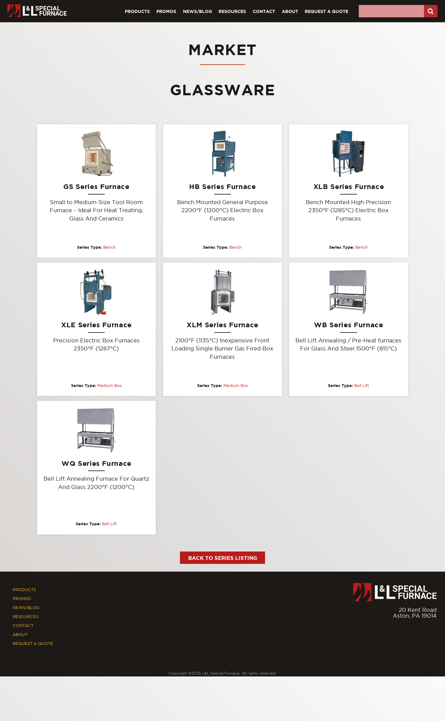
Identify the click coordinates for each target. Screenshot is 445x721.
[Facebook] (419, 635)
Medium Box (109, 386)
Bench (109, 247)
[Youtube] (432, 635)
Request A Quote (326, 11)
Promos (166, 11)
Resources (232, 11)
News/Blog (197, 11)
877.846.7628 (418, 622)
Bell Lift (361, 386)
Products (137, 11)
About (290, 11)
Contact (264, 11)
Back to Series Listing (222, 558)
